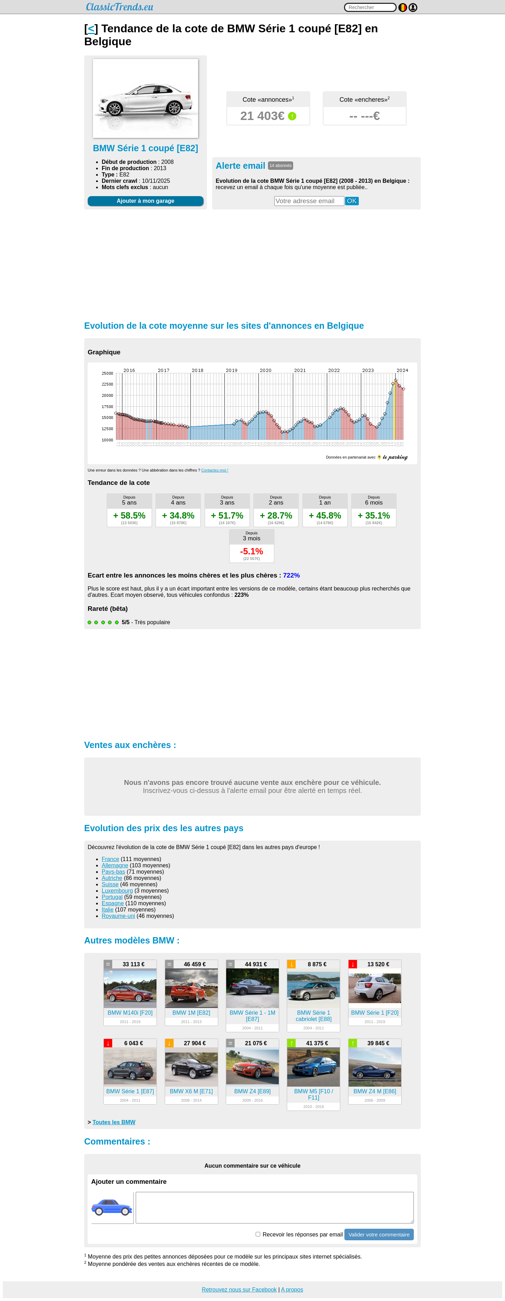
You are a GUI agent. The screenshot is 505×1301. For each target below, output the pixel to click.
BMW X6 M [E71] (191, 1091)
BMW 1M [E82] (191, 1013)
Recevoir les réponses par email (299, 1234)
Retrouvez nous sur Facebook (239, 1290)
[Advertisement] (252, 264)
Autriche (112, 878)
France (110, 859)
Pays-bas (113, 872)
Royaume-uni (118, 916)
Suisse (110, 884)
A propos (292, 1290)
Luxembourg (117, 891)
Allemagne (115, 865)
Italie (108, 910)
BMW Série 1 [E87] (130, 1091)
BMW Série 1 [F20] (374, 1013)
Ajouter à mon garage (145, 201)
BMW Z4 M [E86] (375, 1091)
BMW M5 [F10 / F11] (313, 1094)
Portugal (112, 897)
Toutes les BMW (114, 1122)
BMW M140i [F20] (130, 1013)
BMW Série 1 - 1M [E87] (253, 1016)
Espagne (113, 903)
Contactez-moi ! (214, 470)
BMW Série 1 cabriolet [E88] (313, 1016)
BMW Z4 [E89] (252, 1091)
